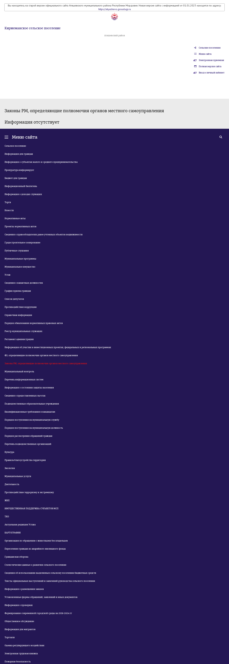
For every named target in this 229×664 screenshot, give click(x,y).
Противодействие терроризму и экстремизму (29, 492)
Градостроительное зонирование (22, 242)
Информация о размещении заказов (24, 589)
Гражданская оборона (16, 557)
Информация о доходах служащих (23, 194)
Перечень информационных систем (24, 379)
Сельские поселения (210, 48)
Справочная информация (18, 315)
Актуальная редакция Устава (20, 524)
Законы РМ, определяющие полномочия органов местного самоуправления (46, 363)
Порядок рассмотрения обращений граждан (28, 436)
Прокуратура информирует (19, 170)
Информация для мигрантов (20, 629)
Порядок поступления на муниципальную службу (32, 420)
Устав (7, 275)
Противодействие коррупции (21, 307)
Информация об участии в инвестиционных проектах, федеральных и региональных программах (58, 347)
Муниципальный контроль (19, 371)
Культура (9, 452)
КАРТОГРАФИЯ (13, 532)
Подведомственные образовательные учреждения (32, 404)
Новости (9, 210)
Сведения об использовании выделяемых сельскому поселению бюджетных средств (50, 573)
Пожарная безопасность (18, 661)
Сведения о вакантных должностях (24, 283)
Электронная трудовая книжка (21, 653)
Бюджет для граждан (16, 178)
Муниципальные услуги (18, 476)
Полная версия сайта (210, 66)
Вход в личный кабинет (211, 72)
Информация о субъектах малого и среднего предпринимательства (41, 162)
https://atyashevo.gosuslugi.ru (114, 9)
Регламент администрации (19, 339)
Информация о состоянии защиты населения (29, 387)
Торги (8, 202)
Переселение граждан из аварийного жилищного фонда (35, 549)
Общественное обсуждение (19, 621)
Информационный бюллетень (21, 186)
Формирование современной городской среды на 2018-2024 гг (38, 613)
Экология (10, 468)
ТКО (7, 516)
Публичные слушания (17, 250)
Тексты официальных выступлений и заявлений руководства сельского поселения (50, 581)
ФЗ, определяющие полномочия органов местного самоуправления (41, 355)
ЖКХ (7, 500)
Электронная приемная (211, 60)
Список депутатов (14, 299)
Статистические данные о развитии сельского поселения (35, 565)
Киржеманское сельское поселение (32, 28)
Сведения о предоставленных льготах (25, 395)
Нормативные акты (15, 218)
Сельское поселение (15, 146)
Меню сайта (205, 54)
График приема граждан (18, 291)
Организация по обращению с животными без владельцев (36, 540)
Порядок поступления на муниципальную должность (34, 428)
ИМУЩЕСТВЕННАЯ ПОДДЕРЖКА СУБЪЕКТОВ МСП (31, 508)
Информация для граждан (19, 154)
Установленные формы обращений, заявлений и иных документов (41, 597)
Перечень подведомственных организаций (28, 444)
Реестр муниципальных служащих (23, 331)
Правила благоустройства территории (25, 460)
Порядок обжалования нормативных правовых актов (34, 323)
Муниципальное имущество (20, 267)
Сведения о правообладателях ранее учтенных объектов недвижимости (44, 234)
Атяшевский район (114, 35)
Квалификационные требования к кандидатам (30, 412)
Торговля (10, 637)
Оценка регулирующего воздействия (24, 645)
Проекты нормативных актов (20, 226)
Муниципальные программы (20, 258)
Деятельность (12, 484)
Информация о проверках (19, 605)
